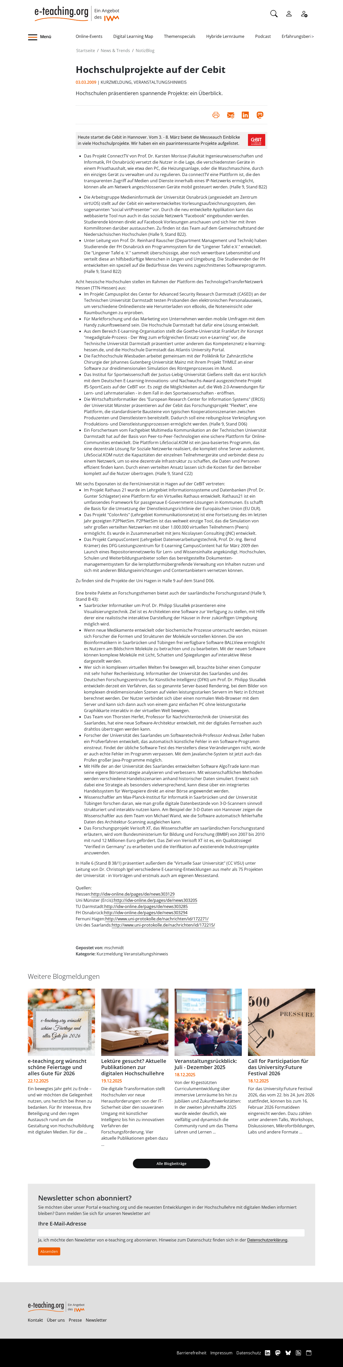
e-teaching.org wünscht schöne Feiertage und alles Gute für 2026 (57, 1067)
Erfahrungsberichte (301, 36)
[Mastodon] (278, 1352)
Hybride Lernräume (225, 36)
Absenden (49, 1251)
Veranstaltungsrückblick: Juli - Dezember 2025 (206, 1064)
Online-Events (89, 36)
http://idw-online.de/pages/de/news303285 (146, 906)
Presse (75, 1320)
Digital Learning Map (133, 36)
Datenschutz (248, 1353)
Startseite (85, 50)
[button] (52, 37)
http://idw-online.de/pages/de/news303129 (133, 894)
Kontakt (35, 1320)
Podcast (263, 36)
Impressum (221, 1353)
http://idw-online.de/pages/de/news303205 (155, 900)
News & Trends (115, 50)
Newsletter (96, 1320)
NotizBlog (145, 50)
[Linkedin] (268, 1352)
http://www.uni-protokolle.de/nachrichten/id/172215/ (163, 925)
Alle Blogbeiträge (171, 1163)
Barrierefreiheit (192, 1353)
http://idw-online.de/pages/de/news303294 (145, 912)
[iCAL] (308, 1352)
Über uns (56, 1320)
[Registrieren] (303, 13)
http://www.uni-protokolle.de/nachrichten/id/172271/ (157, 919)
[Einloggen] (289, 13)
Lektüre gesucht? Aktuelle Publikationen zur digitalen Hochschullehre (133, 1067)
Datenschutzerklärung (267, 1240)
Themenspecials (179, 36)
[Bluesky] (289, 1352)
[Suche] (274, 13)
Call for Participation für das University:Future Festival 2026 (278, 1067)
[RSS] (299, 1352)
